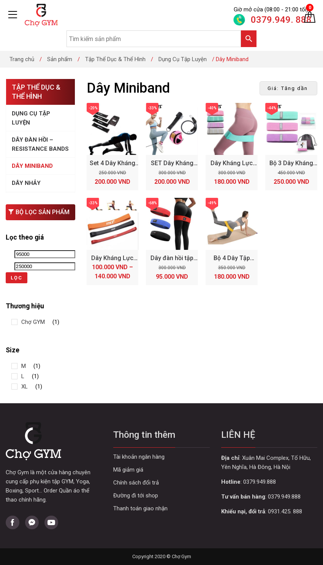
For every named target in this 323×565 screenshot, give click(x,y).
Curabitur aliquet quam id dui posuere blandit (161, 495)
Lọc (16, 278)
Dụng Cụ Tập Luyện (182, 59)
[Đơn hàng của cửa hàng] (288, 88)
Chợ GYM (33, 322)
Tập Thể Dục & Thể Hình (115, 59)
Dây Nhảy (26, 183)
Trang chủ (22, 59)
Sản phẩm (59, 59)
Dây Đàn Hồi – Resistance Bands (40, 144)
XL (24, 386)
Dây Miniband (32, 166)
